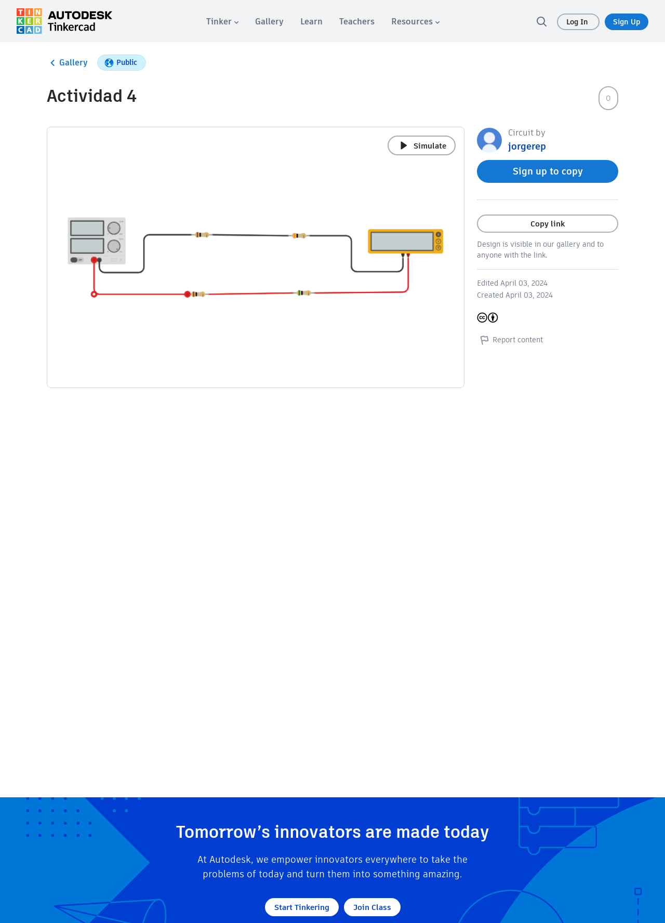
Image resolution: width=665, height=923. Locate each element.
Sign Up (626, 22)
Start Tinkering (301, 907)
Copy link (547, 223)
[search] (541, 21)
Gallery (67, 63)
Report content (510, 339)
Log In (578, 22)
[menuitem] (222, 22)
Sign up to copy (548, 171)
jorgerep (527, 146)
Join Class (372, 907)
